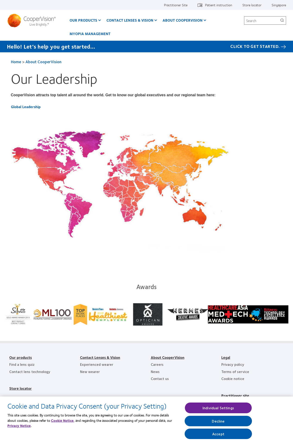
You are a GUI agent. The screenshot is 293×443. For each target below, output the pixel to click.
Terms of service (235, 371)
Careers (157, 364)
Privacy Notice (19, 427)
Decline (218, 423)
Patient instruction (218, 5)
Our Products (83, 20)
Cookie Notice (62, 422)
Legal (225, 357)
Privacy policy (232, 364)
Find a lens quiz (22, 364)
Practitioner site (235, 395)
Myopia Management (90, 34)
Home (16, 62)
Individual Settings (218, 410)
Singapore (279, 5)
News (155, 371)
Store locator (251, 5)
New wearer (90, 371)
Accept (218, 435)
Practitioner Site (175, 5)
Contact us (160, 378)
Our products (20, 357)
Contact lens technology (29, 371)
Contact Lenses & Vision (129, 20)
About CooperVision (183, 20)
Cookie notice (232, 378)
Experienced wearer (96, 364)
